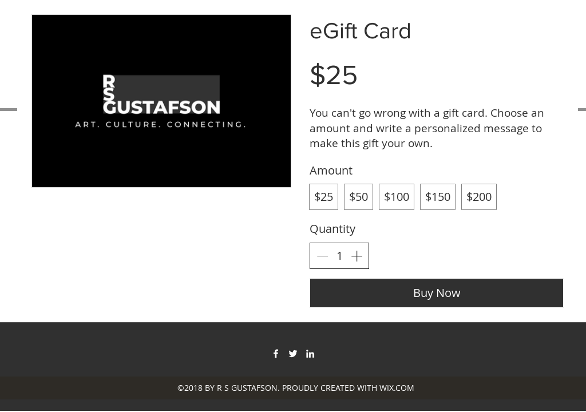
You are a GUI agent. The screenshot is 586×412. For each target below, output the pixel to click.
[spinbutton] (339, 256)
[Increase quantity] (356, 255)
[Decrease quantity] (322, 255)
